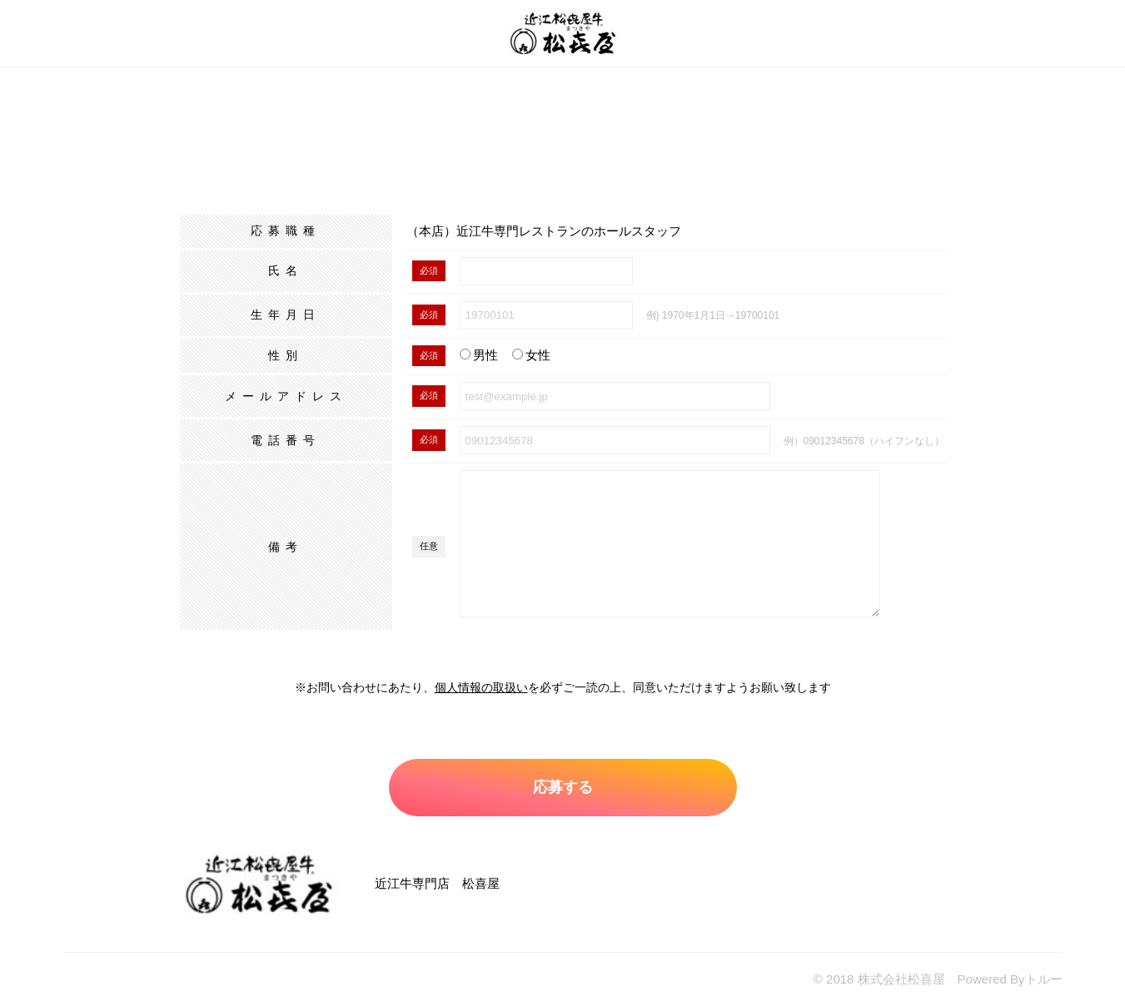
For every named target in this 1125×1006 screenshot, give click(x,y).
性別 (285, 355)
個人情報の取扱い (481, 687)
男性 (479, 355)
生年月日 (286, 314)
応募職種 (286, 230)
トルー (1044, 979)
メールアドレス (286, 396)
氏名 (285, 270)
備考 (285, 546)
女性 (531, 355)
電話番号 (286, 440)
